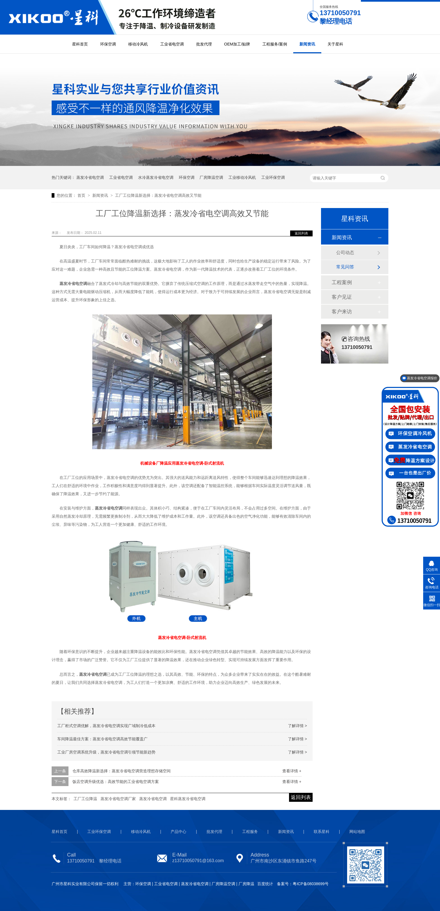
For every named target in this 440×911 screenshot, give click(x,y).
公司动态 (345, 252)
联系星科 (321, 831)
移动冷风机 (138, 44)
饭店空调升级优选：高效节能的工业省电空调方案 (115, 781)
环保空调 (108, 44)
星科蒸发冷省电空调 (187, 798)
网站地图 (357, 831)
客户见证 (342, 297)
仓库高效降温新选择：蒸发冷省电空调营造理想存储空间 (121, 771)
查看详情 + (291, 771)
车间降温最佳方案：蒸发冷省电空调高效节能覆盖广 (102, 739)
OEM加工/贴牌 (237, 44)
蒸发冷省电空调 (90, 177)
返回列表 (301, 233)
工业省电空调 (172, 44)
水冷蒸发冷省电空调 (155, 177)
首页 (81, 195)
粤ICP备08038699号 (311, 884)
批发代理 (204, 44)
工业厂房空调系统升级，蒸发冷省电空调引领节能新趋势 (106, 752)
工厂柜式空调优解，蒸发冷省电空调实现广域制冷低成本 (106, 725)
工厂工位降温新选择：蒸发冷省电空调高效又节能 (158, 195)
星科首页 (80, 44)
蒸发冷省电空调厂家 (118, 798)
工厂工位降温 (85, 798)
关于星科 (335, 44)
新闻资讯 (307, 44)
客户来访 (342, 311)
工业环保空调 (273, 177)
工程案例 (342, 282)
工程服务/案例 (274, 44)
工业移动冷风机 (242, 177)
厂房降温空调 (211, 177)
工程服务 (250, 831)
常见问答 (345, 266)
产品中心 (178, 831)
